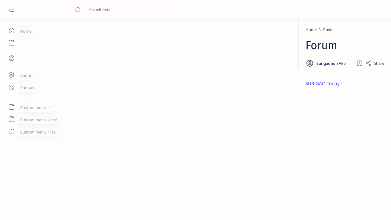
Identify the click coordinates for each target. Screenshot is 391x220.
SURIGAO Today (106, 83)
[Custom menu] (11, 107)
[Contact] (11, 87)
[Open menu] (11, 10)
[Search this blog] (121, 9)
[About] (11, 75)
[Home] (11, 30)
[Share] (317, 63)
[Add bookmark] (301, 63)
